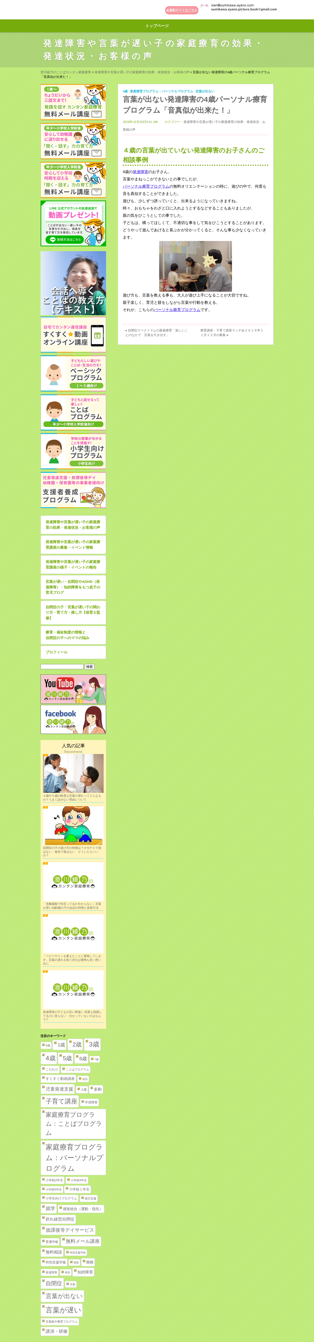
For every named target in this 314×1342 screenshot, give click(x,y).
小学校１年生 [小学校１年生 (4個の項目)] (79, 1189)
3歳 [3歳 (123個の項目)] (94, 1044)
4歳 (125, 91)
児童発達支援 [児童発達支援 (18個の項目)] (59, 1089)
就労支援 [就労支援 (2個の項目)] (90, 1198)
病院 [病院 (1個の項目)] (76, 1262)
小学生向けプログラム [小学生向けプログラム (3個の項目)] (61, 1198)
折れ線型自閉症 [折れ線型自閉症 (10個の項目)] (60, 1219)
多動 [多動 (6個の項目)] (98, 1089)
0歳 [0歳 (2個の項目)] (48, 1045)
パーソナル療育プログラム (146, 186)
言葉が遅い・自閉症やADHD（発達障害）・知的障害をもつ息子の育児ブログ (73, 587)
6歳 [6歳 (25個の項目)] (83, 1058)
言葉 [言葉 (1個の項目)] (72, 1284)
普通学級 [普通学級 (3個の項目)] (52, 1242)
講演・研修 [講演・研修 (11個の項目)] (56, 1331)
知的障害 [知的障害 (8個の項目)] (85, 1272)
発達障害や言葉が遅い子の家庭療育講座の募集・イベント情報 (73, 544)
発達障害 (140, 172)
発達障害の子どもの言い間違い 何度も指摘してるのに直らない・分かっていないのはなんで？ (72, 1015)
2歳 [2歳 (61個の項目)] (77, 1044)
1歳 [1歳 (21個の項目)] (61, 1044)
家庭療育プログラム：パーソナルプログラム (161, 91)
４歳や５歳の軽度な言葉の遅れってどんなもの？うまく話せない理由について (72, 797)
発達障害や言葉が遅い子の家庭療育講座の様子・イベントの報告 (73, 564)
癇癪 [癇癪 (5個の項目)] (89, 1262)
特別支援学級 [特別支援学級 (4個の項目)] (56, 1262)
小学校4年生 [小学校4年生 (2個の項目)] (79, 1180)
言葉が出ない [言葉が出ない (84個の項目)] (64, 1296)
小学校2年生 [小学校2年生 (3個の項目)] (54, 1180)
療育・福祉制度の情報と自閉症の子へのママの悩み (67, 635)
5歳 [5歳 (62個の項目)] (67, 1058)
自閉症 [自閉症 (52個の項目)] (54, 1283)
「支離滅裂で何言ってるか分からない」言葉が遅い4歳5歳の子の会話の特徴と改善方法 (72, 905)
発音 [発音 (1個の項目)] (67, 1272)
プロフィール (56, 652)
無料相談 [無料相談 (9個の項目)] (54, 1252)
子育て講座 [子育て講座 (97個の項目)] (61, 1101)
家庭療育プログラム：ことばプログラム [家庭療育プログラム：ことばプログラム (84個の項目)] (74, 1123)
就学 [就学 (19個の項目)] (50, 1208)
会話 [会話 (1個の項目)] (85, 1078)
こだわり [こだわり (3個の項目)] (52, 1069)
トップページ (157, 26)
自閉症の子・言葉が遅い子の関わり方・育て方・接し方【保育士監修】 (73, 612)
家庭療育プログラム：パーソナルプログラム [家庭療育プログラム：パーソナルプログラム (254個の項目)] (74, 1157)
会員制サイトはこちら (182, 10)
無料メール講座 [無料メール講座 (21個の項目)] (83, 1241)
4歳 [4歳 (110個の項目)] (51, 1058)
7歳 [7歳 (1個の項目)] (96, 1059)
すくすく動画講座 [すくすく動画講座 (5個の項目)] (60, 1079)
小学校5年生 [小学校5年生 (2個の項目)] (54, 1189)
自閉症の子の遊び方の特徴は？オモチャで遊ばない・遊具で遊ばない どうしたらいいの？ (72, 851)
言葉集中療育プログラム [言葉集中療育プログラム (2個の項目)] (62, 1321)
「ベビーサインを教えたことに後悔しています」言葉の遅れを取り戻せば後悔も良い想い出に (72, 959)
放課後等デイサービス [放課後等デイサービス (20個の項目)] (70, 1230)
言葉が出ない (205, 91)
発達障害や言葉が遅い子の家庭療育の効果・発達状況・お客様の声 (73, 525)
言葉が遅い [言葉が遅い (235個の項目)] (63, 1310)
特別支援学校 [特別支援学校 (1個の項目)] (78, 1252)
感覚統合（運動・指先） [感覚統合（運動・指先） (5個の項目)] (83, 1209)
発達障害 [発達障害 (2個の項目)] (51, 1272)
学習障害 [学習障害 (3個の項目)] (91, 1102)
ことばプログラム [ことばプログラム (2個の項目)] (77, 1069)
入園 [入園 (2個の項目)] (84, 1089)
